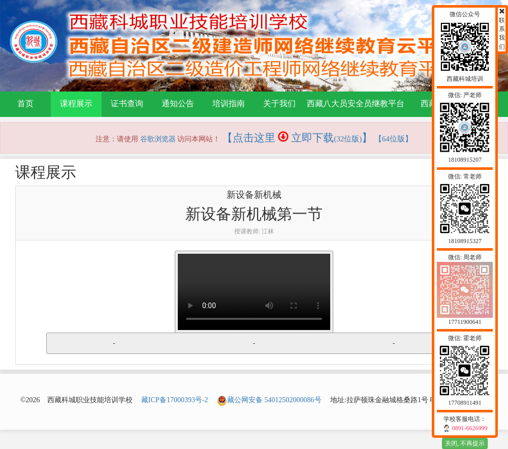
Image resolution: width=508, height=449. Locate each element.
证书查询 (127, 103)
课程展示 (76, 103)
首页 (25, 103)
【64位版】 (393, 139)
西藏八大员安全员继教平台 (355, 103)
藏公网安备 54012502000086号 (269, 400)
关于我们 (279, 103)
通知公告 (178, 103)
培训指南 (228, 103)
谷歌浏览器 (158, 139)
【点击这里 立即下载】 (297, 138)
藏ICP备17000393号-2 (174, 400)
